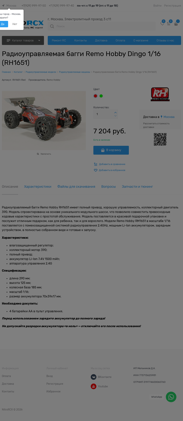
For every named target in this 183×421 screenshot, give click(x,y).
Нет (14, 24)
